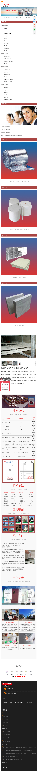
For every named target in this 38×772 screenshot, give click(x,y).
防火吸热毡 (6, 63)
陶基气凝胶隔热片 (7, 58)
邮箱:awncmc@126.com (6, 132)
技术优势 (5, 719)
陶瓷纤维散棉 (6, 94)
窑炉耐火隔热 (4, 66)
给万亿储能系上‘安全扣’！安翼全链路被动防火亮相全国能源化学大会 (19, 747)
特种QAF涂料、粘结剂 (8, 79)
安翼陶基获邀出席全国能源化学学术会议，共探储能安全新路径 (18, 750)
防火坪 (5, 40)
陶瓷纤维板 (6, 92)
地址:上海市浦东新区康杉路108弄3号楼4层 (11, 135)
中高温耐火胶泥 (7, 69)
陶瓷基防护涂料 (7, 74)
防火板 (5, 45)
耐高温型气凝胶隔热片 (8, 61)
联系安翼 (5, 725)
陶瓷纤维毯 (6, 87)
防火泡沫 (6, 36)
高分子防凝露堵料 (7, 33)
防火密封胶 (6, 38)
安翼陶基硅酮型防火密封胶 (16, 675)
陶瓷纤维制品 (4, 84)
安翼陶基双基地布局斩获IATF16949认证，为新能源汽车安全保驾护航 (19, 753)
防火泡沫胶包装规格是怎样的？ (10, 756)
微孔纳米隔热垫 (7, 56)
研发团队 (5, 716)
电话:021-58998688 (5, 126)
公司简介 (5, 713)
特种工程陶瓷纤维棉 (8, 99)
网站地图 (5, 768)
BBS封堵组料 (6, 31)
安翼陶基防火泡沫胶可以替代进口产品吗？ (13, 759)
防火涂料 (6, 28)
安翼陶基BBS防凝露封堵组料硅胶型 (31, 675)
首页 (9, 17)
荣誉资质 (5, 722)
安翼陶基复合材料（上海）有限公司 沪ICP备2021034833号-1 (19, 702)
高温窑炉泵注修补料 (8, 81)
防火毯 (5, 50)
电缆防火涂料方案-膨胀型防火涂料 (27, 17)
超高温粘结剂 (6, 72)
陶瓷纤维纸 (6, 97)
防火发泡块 (6, 43)
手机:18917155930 (5, 129)
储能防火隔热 (4, 53)
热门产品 (19, 666)
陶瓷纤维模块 (6, 90)
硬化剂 (5, 76)
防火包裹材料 (6, 48)
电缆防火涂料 (5, 547)
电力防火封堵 (14, 17)
